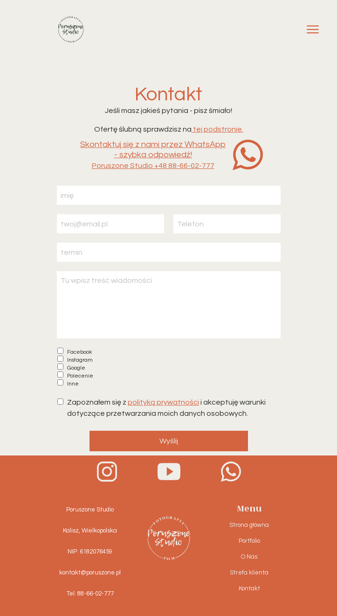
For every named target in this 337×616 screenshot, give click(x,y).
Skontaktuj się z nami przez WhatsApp (153, 144)
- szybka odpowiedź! (153, 154)
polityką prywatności (163, 402)
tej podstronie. (217, 129)
